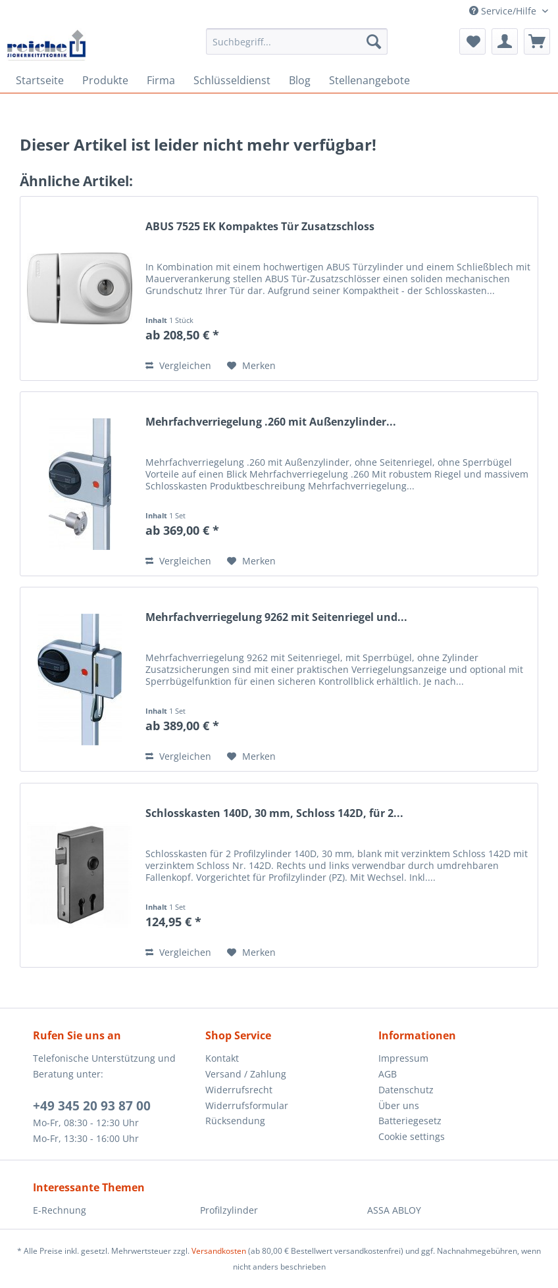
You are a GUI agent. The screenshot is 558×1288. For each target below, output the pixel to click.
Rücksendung (235, 1120)
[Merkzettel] (472, 41)
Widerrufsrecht (238, 1089)
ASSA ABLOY (394, 1210)
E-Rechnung (59, 1210)
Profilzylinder (229, 1210)
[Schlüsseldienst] (232, 80)
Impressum (403, 1058)
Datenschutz (406, 1089)
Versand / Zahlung (245, 1074)
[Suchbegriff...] (297, 41)
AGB (387, 1074)
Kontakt (222, 1058)
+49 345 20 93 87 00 (92, 1105)
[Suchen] (374, 41)
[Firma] (161, 80)
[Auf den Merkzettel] (251, 366)
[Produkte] (105, 80)
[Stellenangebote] (369, 80)
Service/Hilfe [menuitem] (504, 11)
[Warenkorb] (537, 41)
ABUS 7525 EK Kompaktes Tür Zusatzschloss (259, 227)
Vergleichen (178, 365)
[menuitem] (297, 47)
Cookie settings (411, 1136)
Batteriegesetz (410, 1120)
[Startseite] (40, 80)
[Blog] (300, 80)
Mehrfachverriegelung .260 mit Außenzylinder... (270, 422)
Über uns (398, 1105)
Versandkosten (218, 1250)
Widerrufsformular (246, 1105)
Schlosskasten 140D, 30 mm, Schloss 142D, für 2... (274, 813)
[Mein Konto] (505, 41)
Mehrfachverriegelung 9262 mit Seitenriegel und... (276, 617)
